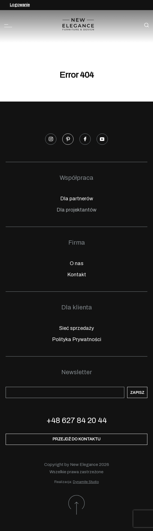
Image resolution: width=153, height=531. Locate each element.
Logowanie (20, 5)
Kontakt (76, 274)
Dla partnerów (76, 198)
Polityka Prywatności (76, 339)
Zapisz (137, 392)
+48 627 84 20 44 (76, 420)
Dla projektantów (76, 210)
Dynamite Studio (86, 482)
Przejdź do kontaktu (76, 439)
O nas (77, 263)
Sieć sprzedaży (76, 328)
